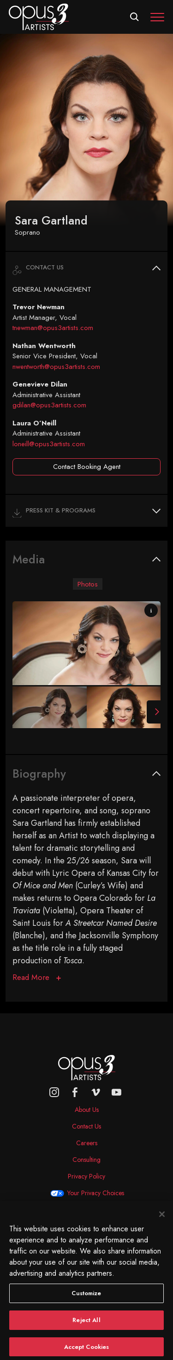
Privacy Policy (86, 1176)
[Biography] (36, 977)
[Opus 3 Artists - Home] (39, 16)
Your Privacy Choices (95, 1193)
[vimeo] (96, 1092)
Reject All (86, 1324)
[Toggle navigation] (157, 17)
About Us (87, 1109)
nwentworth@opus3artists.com (56, 367)
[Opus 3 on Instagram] (54, 1092)
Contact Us (86, 1126)
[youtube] (116, 1092)
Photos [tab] (88, 584)
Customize (86, 1297)
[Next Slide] (154, 712)
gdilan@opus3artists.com (49, 405)
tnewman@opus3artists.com (52, 328)
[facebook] (75, 1092)
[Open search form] (134, 16)
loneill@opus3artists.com (48, 444)
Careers (86, 1143)
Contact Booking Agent (86, 467)
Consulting (86, 1159)
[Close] (162, 1218)
